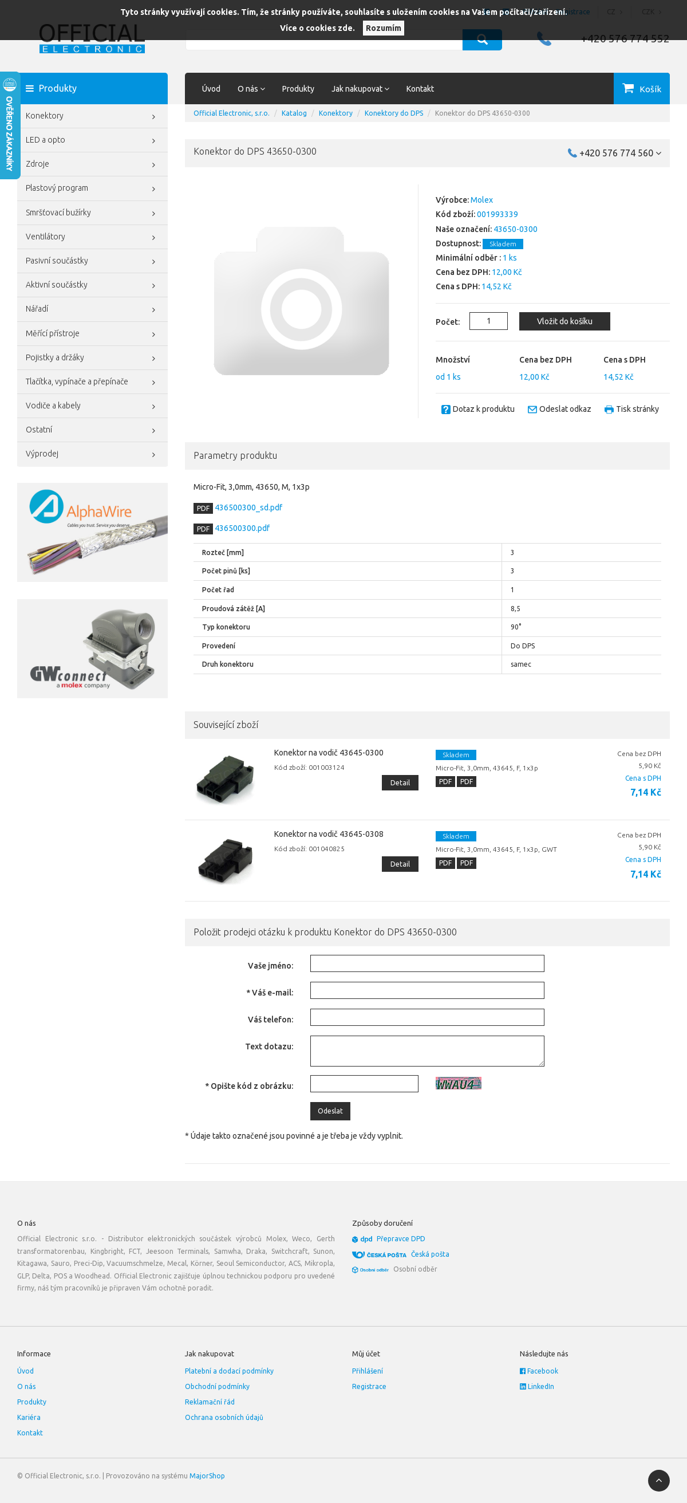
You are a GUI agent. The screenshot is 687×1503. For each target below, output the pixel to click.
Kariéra (29, 1417)
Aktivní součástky (92, 286)
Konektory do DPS (394, 113)
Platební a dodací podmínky (229, 1371)
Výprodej (92, 455)
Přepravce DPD (401, 1238)
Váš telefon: (270, 1019)
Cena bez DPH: (463, 272)
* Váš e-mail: (269, 992)
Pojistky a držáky (92, 359)
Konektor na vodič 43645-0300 (329, 752)
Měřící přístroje (92, 334)
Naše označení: (464, 229)
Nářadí (92, 310)
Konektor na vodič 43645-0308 (329, 834)
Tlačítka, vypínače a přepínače (92, 383)
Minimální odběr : (468, 257)
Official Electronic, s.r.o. (232, 113)
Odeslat (330, 1111)
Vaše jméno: (270, 965)
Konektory (92, 117)
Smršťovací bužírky (92, 214)
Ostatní (92, 431)
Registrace (369, 1386)
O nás (26, 1386)
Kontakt (420, 88)
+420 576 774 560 (620, 153)
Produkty (298, 88)
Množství (453, 359)
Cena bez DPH (545, 359)
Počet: (441, 321)
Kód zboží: (455, 214)
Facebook (539, 1371)
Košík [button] (650, 89)
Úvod (211, 88)
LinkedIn (537, 1386)
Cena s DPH (624, 359)
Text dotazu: (269, 1046)
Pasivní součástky (92, 262)
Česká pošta (430, 1254)
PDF (203, 508)
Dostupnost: (458, 243)
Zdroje (92, 165)
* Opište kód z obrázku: (249, 1086)
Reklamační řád (210, 1402)
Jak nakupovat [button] (360, 88)
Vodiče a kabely (92, 407)
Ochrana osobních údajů (224, 1417)
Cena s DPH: (458, 286)
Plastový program (92, 189)
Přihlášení (367, 1371)
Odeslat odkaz (565, 409)
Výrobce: (452, 199)
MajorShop (207, 1476)
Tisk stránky (637, 409)
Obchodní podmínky (217, 1386)
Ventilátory (92, 238)
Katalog (294, 113)
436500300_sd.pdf (247, 507)
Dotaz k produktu (484, 409)
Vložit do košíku (565, 321)
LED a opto (92, 141)
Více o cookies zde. (317, 28)
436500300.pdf (241, 528)
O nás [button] (251, 88)
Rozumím (383, 28)
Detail (400, 782)
